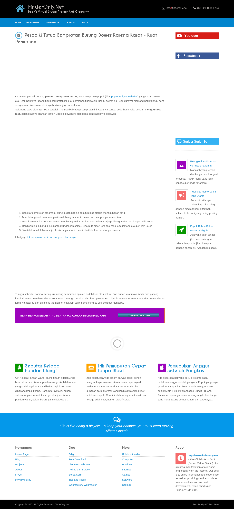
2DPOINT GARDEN (138, 315)
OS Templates (212, 504)
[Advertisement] (90, 68)
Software (127, 479)
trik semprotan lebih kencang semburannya (51, 237)
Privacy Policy (23, 479)
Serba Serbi (75, 474)
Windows (127, 464)
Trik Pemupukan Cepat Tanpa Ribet (121, 368)
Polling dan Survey (79, 469)
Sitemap (126, 484)
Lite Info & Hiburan (79, 464)
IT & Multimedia (131, 454)
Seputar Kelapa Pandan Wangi (42, 368)
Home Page (22, 454)
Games (126, 474)
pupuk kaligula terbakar (124, 96)
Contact (86, 22)
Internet (126, 469)
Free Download (77, 459)
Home (18, 22)
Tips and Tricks (77, 479)
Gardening (32, 22)
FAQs (18, 474)
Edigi (71, 454)
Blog (17, 459)
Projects (52, 22)
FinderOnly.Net (62, 504)
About (71, 22)
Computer (127, 459)
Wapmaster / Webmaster (83, 484)
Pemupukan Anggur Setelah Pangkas (188, 368)
